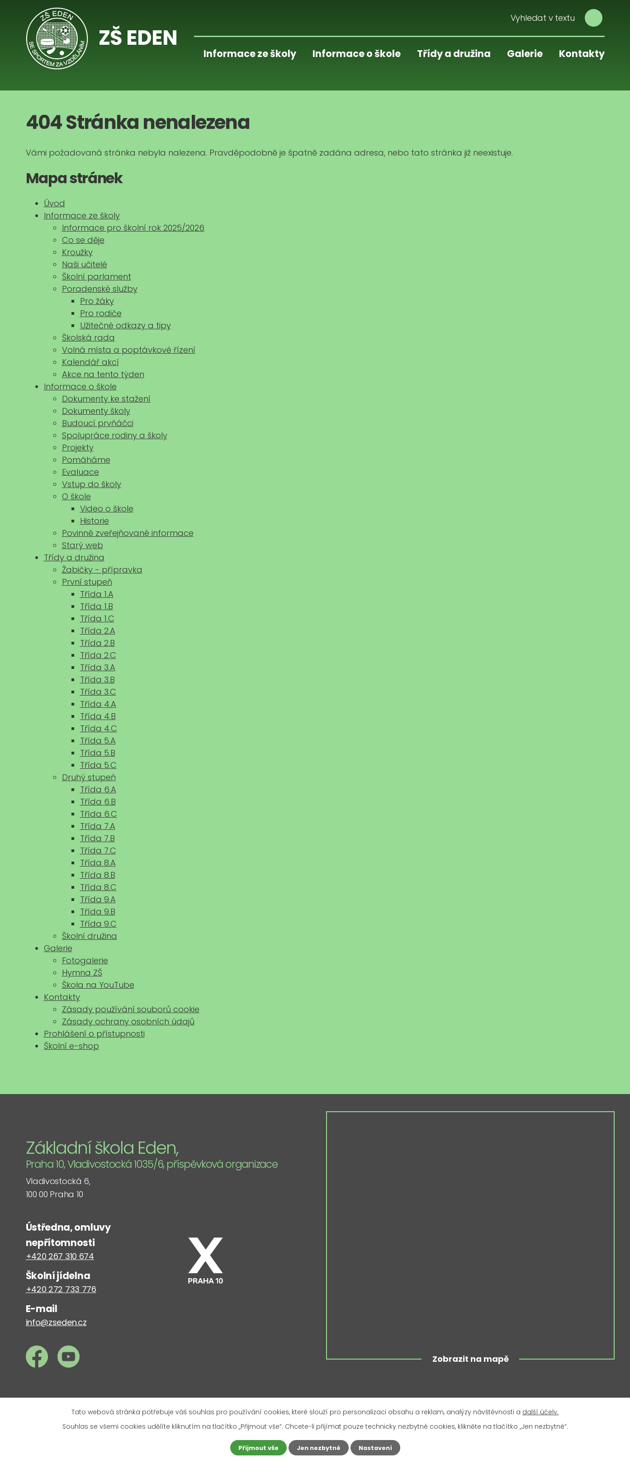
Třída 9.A (98, 899)
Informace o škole (357, 53)
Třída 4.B (98, 716)
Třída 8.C (98, 887)
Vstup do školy (91, 484)
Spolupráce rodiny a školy (114, 435)
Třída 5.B (97, 752)
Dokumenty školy (96, 411)
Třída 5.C (98, 765)
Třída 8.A (98, 862)
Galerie (525, 53)
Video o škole (106, 508)
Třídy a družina (454, 53)
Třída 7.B (97, 838)
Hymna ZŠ (82, 972)
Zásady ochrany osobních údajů (128, 1021)
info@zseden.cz (56, 1322)
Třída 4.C (98, 728)
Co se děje (83, 240)
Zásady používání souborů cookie (130, 1009)
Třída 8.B (97, 875)
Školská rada (88, 337)
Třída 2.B (97, 643)
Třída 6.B (98, 801)
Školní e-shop (71, 1046)
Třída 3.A (97, 667)
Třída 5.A (98, 740)
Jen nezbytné (318, 1447)
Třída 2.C (98, 655)
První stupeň (87, 581)
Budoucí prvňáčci (97, 423)
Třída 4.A (98, 704)
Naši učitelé (84, 264)
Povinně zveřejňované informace (128, 533)
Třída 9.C (98, 923)
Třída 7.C (98, 850)
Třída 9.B (97, 911)
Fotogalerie (85, 960)
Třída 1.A (97, 594)
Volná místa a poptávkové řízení (128, 349)
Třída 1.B (96, 606)
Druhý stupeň (89, 777)
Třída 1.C (97, 618)
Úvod (54, 203)
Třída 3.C (98, 691)
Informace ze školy (250, 53)
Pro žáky (97, 301)
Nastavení (378, 1447)
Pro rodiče (101, 313)
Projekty (78, 447)
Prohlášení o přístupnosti (94, 1033)
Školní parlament (96, 276)
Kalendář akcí (90, 362)
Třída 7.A (97, 826)
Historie (94, 520)
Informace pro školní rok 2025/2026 (133, 227)
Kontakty (582, 53)
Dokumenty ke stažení (106, 398)
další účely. (540, 1411)
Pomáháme (86, 459)
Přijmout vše (255, 1447)
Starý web (82, 545)
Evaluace (80, 472)
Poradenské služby (99, 288)
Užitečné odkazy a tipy (125, 325)
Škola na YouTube (98, 984)
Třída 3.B (97, 679)
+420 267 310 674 (60, 1256)
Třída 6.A (98, 789)
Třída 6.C (98, 814)
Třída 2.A (97, 630)
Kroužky (77, 252)
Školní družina (89, 936)
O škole (76, 496)
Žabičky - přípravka (102, 569)
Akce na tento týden (103, 374)
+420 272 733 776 (61, 1289)
